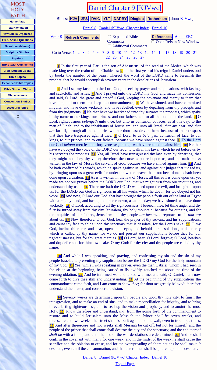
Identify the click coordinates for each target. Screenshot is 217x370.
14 (147, 52)
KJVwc (186, 18)
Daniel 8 (89, 28)
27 (142, 57)
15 (154, 52)
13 (140, 52)
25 (129, 57)
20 (188, 52)
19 (181, 52)
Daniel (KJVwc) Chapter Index (124, 28)
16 (161, 52)
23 (115, 57)
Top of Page (125, 364)
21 (195, 52)
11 (126, 52)
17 (168, 52)
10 (119, 52)
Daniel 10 (159, 28)
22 (108, 57)
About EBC (184, 36)
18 (174, 52)
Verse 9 (56, 36)
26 (136, 57)
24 (122, 57)
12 (133, 52)
